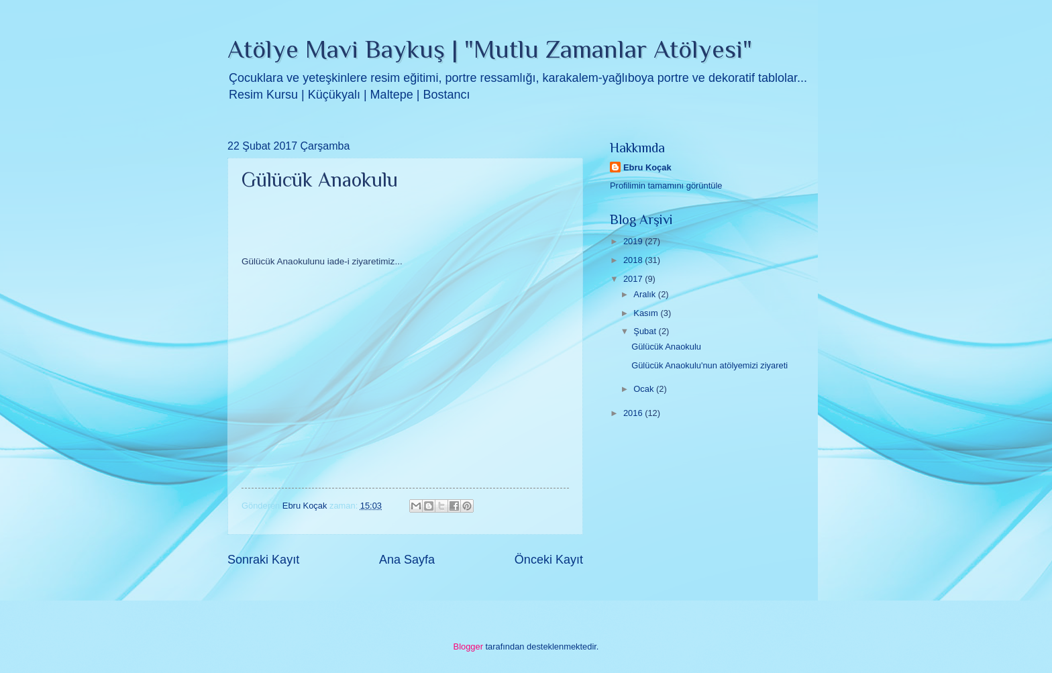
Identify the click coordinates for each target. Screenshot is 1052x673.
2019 (634, 241)
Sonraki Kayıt (263, 559)
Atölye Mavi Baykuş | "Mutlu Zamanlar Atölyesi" (489, 49)
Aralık (645, 294)
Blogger (468, 646)
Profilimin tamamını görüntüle (666, 185)
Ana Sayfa (407, 559)
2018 (634, 260)
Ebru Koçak (647, 167)
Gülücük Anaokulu (666, 347)
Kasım (646, 313)
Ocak (644, 389)
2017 (634, 279)
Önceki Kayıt (549, 559)
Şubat (645, 331)
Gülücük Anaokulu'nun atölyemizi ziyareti (709, 365)
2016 (634, 413)
